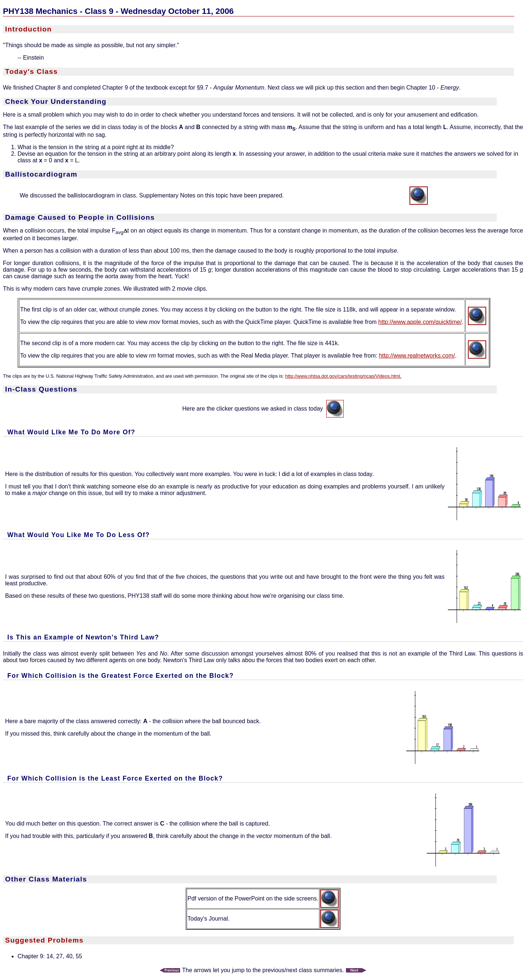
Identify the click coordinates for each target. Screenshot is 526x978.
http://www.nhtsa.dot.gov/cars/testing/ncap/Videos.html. (343, 376)
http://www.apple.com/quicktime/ (420, 322)
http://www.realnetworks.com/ (417, 355)
